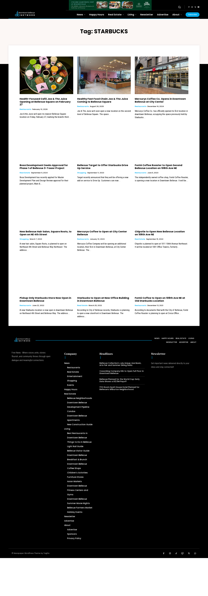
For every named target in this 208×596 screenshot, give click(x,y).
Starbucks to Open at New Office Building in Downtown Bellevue (103, 299)
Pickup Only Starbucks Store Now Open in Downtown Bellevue (45, 299)
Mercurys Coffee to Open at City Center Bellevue (102, 233)
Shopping (81, 173)
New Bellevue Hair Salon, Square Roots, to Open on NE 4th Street (46, 233)
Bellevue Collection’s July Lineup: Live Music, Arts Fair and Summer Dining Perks (120, 364)
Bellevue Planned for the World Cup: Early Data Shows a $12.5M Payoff (119, 380)
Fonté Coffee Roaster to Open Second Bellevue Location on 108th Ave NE (158, 166)
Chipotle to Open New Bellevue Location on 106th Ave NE (160, 233)
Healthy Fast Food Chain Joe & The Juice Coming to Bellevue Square (102, 100)
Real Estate (25, 173)
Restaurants (25, 109)
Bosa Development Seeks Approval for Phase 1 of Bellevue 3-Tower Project (44, 166)
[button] (179, 7)
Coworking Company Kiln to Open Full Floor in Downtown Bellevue (121, 372)
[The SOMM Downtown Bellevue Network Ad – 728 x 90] (110, 5)
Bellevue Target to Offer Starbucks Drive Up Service (102, 166)
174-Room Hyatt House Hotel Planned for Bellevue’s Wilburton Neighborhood (119, 388)
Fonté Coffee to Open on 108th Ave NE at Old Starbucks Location (160, 299)
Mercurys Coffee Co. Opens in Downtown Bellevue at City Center (160, 100)
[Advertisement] (79, 576)
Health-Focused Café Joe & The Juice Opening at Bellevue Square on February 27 (45, 101)
